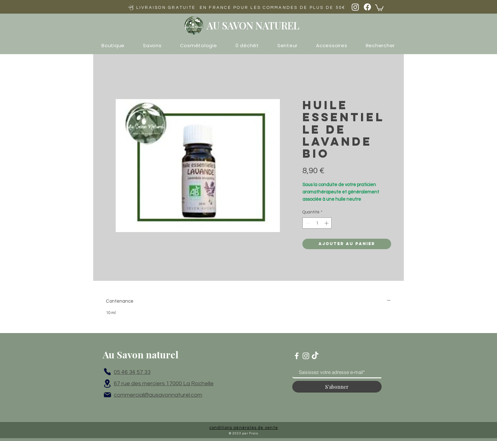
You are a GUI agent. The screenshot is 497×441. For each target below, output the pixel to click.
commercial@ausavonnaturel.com (158, 395)
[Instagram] (355, 7)
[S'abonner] (337, 387)
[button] (379, 7)
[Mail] (107, 395)
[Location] (107, 383)
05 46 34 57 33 (132, 372)
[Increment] (327, 223)
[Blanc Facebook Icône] (296, 355)
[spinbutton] (317, 223)
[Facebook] (367, 7)
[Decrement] (307, 223)
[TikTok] (315, 355)
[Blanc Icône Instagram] (305, 355)
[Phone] (107, 371)
